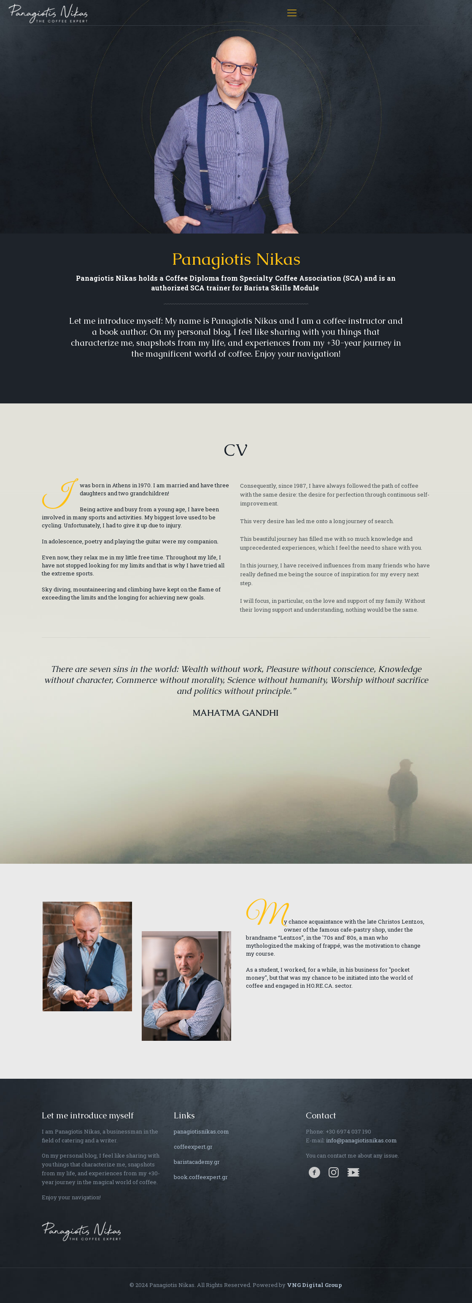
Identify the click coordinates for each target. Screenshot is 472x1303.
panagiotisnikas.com (201, 1131)
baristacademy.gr (197, 1162)
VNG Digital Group (314, 1285)
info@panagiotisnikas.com (361, 1140)
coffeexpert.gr (193, 1146)
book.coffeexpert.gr (201, 1177)
